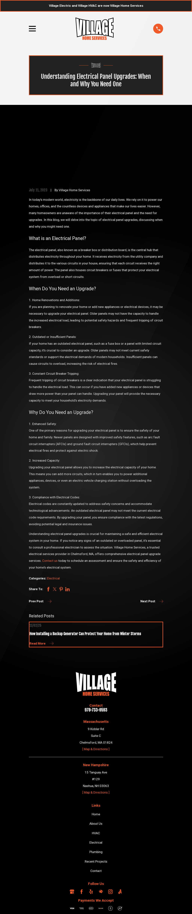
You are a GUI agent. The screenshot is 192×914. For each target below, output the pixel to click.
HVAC (96, 776)
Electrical (53, 521)
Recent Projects (96, 804)
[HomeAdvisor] (101, 834)
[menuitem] (34, 905)
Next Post (151, 544)
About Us (95, 766)
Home (96, 757)
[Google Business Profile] (72, 834)
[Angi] (120, 834)
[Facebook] (81, 834)
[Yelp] (91, 834)
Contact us (49, 504)
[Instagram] (110, 834)
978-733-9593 (96, 653)
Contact (96, 814)
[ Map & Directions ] (96, 692)
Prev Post (40, 544)
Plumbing (96, 795)
